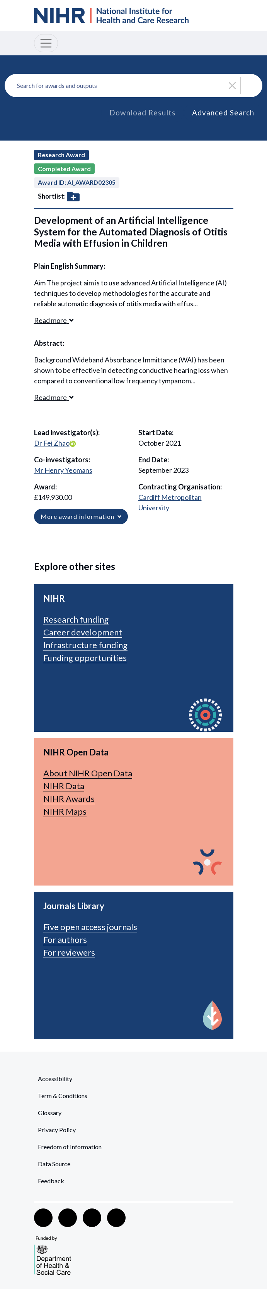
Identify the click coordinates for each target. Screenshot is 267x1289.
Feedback (51, 1180)
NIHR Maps (65, 811)
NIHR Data (63, 786)
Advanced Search (223, 112)
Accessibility (55, 1078)
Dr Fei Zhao (52, 443)
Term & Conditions (62, 1095)
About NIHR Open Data (87, 773)
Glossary (49, 1112)
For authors (65, 939)
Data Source (54, 1163)
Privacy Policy (57, 1129)
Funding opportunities (85, 657)
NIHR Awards (69, 798)
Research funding (76, 619)
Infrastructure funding (85, 645)
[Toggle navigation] (46, 43)
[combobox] (133, 85)
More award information (81, 516)
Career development (82, 632)
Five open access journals (90, 927)
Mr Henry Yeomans (63, 470)
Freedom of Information (70, 1146)
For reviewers (69, 952)
